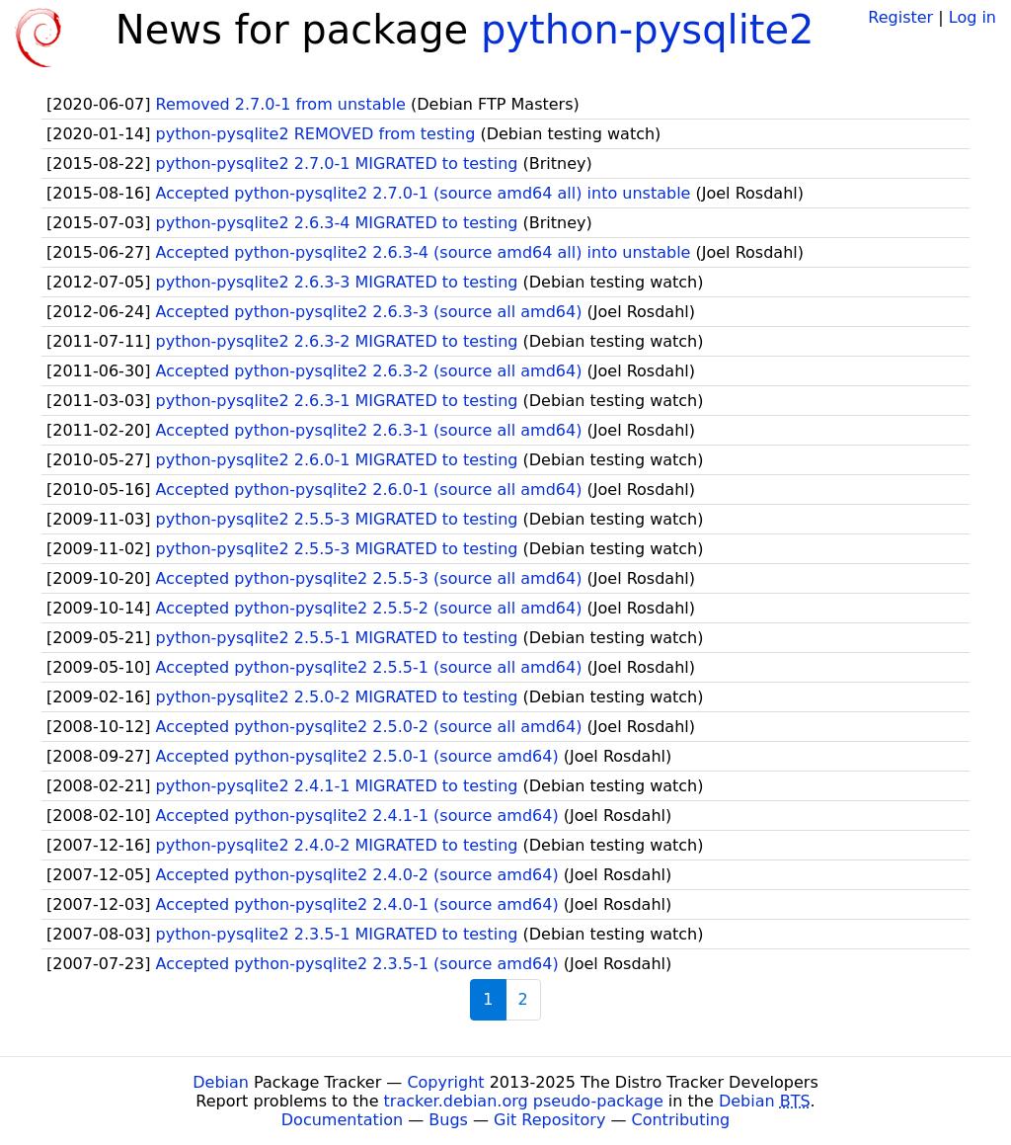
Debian (221, 1082)
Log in (972, 17)
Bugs (448, 1119)
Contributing (681, 1119)
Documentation (342, 1119)
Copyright (445, 1082)
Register (900, 17)
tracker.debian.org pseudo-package (523, 1101)
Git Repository (549, 1119)
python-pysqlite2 (648, 29)
